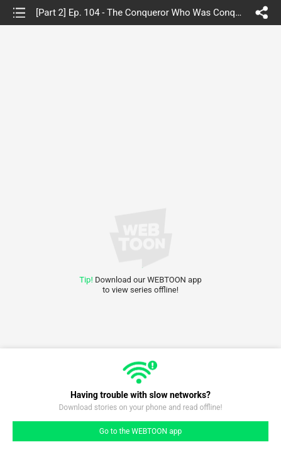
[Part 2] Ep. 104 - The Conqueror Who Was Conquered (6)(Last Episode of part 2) (139, 12)
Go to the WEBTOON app (140, 431)
